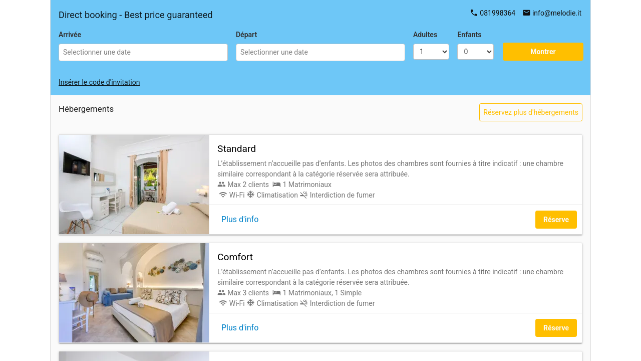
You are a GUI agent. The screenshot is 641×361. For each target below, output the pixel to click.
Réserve (556, 220)
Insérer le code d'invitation (99, 82)
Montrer (542, 52)
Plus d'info (239, 219)
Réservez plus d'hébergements (530, 112)
